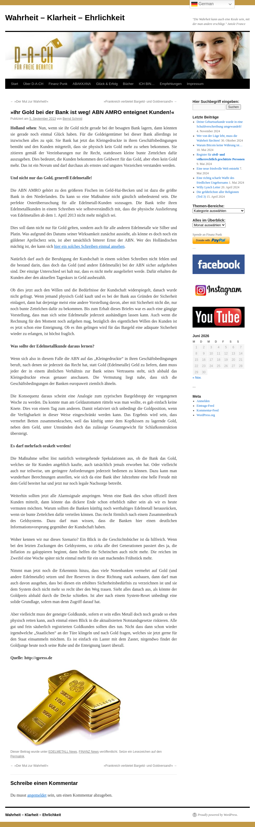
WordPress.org (206, 415)
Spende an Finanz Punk (207, 234)
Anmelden (203, 401)
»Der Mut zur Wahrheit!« (29, 101)
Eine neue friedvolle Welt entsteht (218, 168)
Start (14, 84)
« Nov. (197, 377)
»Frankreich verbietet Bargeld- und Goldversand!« (140, 101)
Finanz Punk (58, 84)
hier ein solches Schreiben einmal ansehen (89, 246)
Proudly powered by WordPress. (218, 815)
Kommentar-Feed (208, 410)
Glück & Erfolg (107, 84)
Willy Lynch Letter (209, 187)
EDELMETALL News (62, 751)
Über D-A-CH (33, 84)
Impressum (195, 84)
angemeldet (37, 795)
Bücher (128, 84)
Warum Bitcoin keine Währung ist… (220, 145)
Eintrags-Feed (205, 406)
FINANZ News (89, 751)
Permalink (17, 756)
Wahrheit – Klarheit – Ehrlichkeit (65, 17)
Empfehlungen (171, 84)
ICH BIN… (147, 84)
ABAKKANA (82, 84)
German (202, 4)
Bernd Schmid (72, 119)
